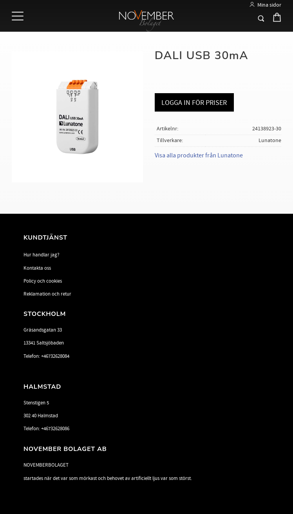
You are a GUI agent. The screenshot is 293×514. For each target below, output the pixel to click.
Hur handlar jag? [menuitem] (42, 255)
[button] (18, 16)
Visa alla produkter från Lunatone (199, 155)
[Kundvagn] (274, 19)
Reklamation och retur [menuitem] (47, 294)
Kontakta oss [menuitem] (37, 268)
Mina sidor (269, 5)
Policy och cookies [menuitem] (43, 281)
